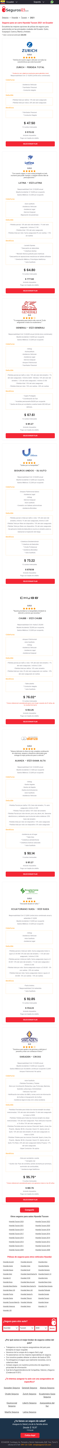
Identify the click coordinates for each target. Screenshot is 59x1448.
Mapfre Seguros (12, 1412)
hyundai (15, 18)
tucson (24, 18)
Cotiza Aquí (30, 1435)
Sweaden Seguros (12, 1388)
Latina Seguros (29, 1412)
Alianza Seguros (47, 1388)
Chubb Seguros (12, 1394)
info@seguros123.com (42, 1445)
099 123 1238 (26, 1445)
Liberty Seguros (29, 1403)
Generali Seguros (29, 1388)
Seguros (5, 18)
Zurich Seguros (29, 1394)
